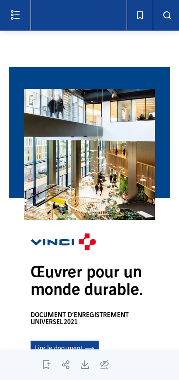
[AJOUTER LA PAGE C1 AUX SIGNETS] (46, 364)
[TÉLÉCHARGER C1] (85, 364)
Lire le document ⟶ (64, 348)
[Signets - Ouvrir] (140, 15)
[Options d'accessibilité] (104, 364)
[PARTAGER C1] (66, 364)
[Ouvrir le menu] (15, 15)
